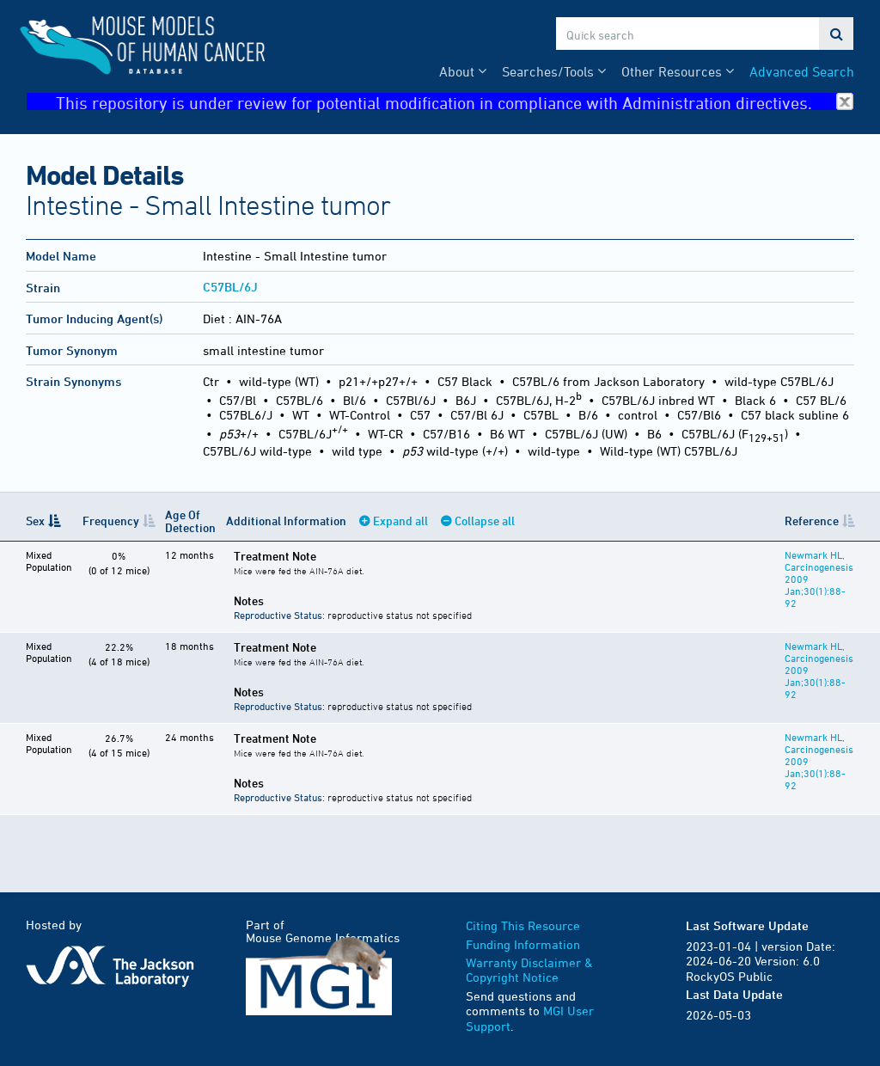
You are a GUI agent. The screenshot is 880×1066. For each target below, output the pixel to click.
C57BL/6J (230, 286)
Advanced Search (801, 71)
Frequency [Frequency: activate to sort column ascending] (110, 520)
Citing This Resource (523, 925)
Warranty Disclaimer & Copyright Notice (529, 970)
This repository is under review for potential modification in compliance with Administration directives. (454, 102)
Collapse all (485, 520)
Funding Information (523, 944)
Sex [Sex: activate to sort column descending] (35, 520)
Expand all (400, 520)
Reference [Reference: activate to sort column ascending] (812, 520)
